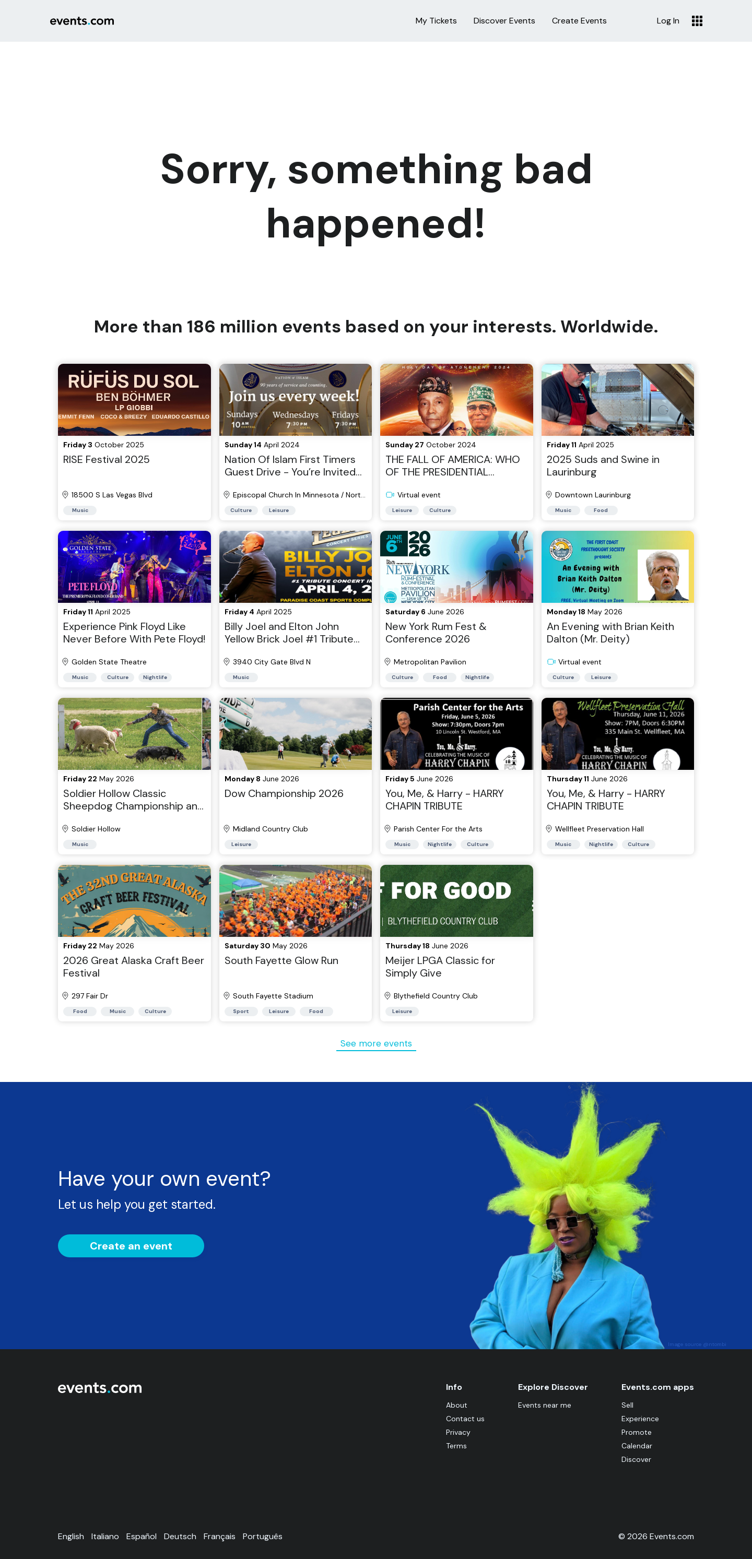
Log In (668, 21)
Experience (640, 1418)
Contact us (465, 1418)
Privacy (458, 1432)
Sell (627, 1405)
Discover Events (504, 21)
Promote (636, 1432)
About (456, 1405)
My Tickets (436, 21)
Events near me (544, 1405)
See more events (376, 1043)
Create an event (131, 1246)
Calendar (636, 1445)
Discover (636, 1459)
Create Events (579, 21)
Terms (456, 1445)
